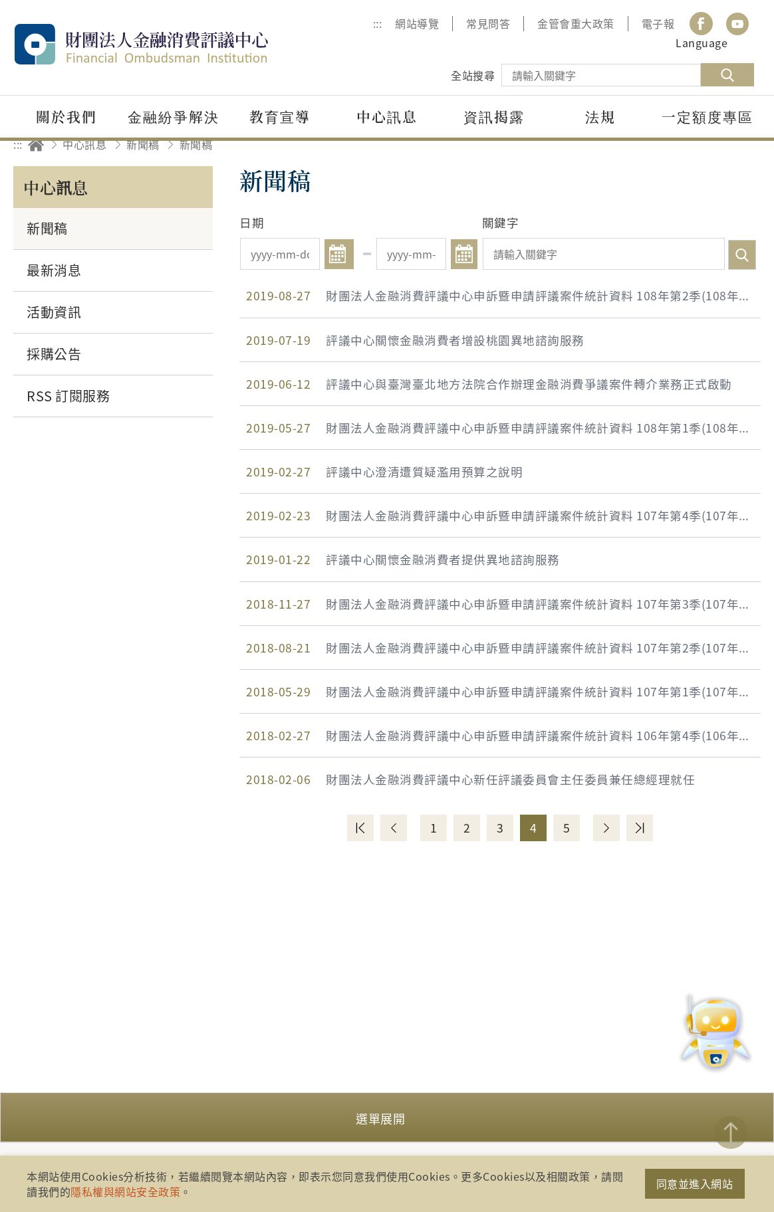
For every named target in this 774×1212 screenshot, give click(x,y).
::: (377, 23)
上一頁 (393, 828)
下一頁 (606, 828)
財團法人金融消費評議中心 (169, 44)
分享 (635, 144)
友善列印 (672, 144)
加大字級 (709, 144)
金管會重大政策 (575, 23)
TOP (730, 1132)
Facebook (701, 23)
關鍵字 (500, 222)
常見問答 (488, 23)
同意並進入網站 (694, 1183)
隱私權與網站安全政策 (125, 1191)
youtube (737, 23)
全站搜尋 (473, 75)
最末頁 (639, 828)
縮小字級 (746, 144)
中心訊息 (84, 144)
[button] (387, 1117)
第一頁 (360, 828)
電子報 (658, 23)
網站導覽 (417, 23)
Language (701, 42)
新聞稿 (143, 144)
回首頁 (36, 144)
